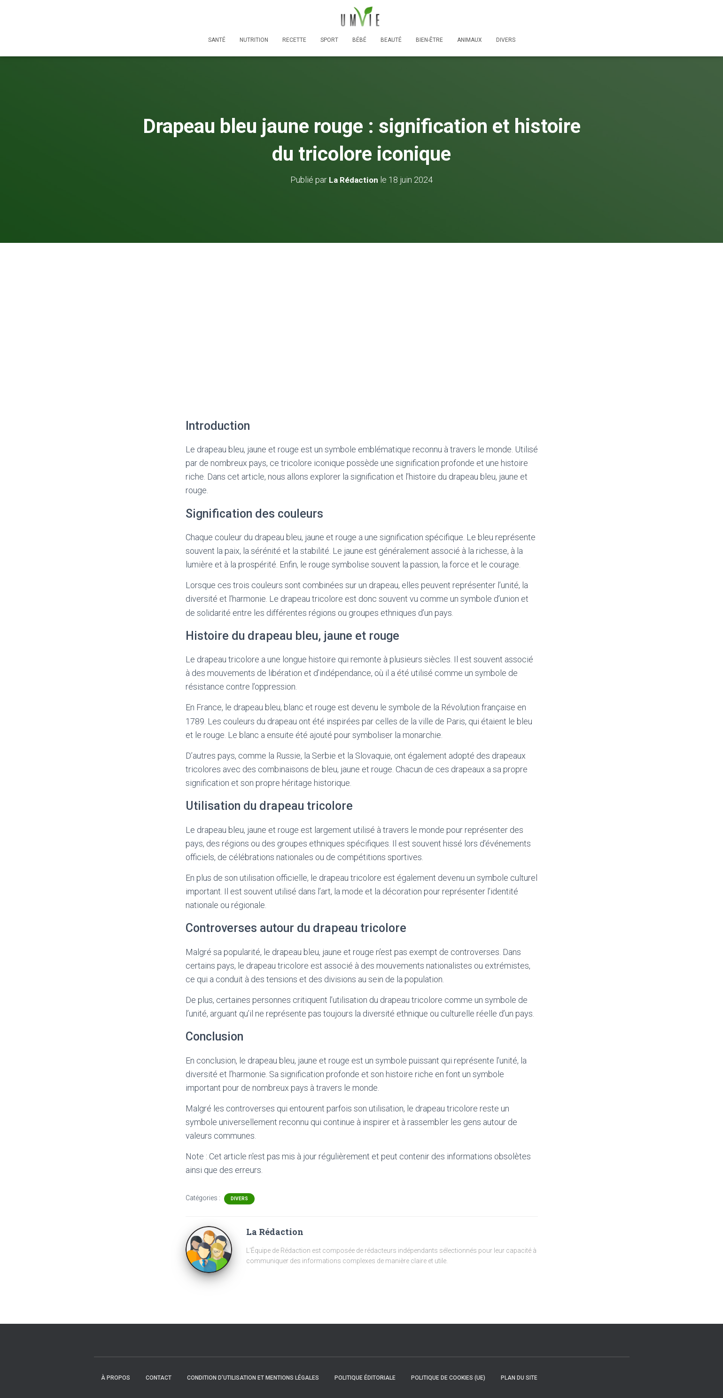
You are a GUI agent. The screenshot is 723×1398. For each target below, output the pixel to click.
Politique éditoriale (365, 1378)
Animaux (469, 40)
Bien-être (429, 40)
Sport (329, 40)
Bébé (359, 40)
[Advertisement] (362, 313)
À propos (115, 1378)
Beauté (391, 40)
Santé (216, 40)
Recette (294, 40)
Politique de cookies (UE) (448, 1378)
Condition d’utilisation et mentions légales (253, 1378)
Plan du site (519, 1378)
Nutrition (254, 40)
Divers (505, 40)
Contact (158, 1378)
